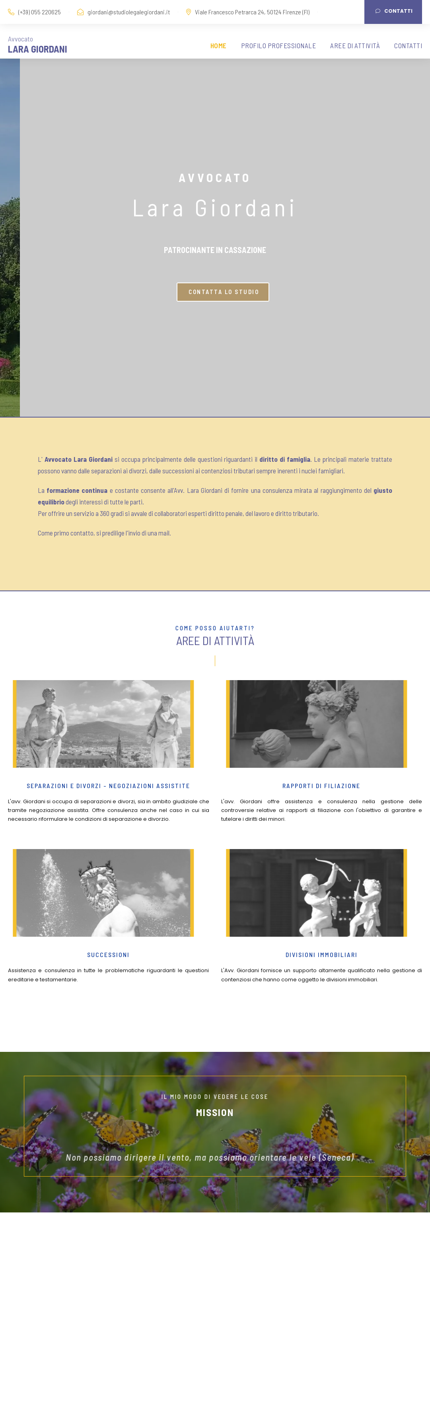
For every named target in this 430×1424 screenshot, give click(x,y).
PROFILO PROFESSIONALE (278, 45)
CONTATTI (408, 45)
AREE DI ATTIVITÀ (355, 45)
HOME (218, 45)
